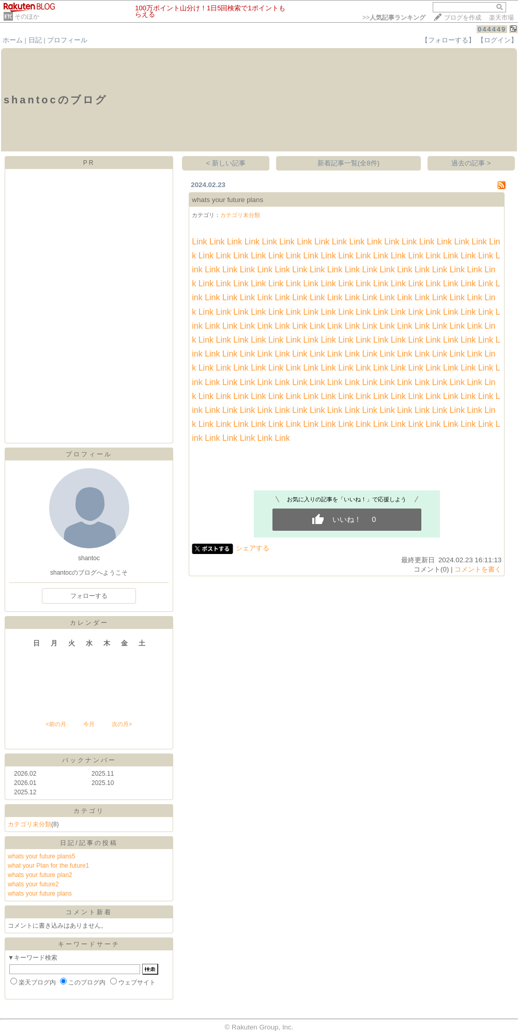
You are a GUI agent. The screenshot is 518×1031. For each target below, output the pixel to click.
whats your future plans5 (41, 856)
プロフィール (67, 40)
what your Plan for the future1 (48, 865)
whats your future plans (40, 893)
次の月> (122, 724)
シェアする (252, 548)
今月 (89, 724)
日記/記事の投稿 (88, 843)
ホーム (13, 40)
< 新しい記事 (226, 163)
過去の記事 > (471, 163)
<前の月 (55, 724)
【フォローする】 (448, 40)
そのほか (26, 16)
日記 (35, 40)
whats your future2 (33, 884)
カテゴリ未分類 (29, 824)
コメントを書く (477, 569)
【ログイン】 (497, 40)
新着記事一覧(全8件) (348, 163)
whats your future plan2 (40, 875)
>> (393, 17)
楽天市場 (501, 17)
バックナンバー (89, 760)
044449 (492, 29)
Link (199, 241)
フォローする (89, 595)
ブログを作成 (462, 17)
